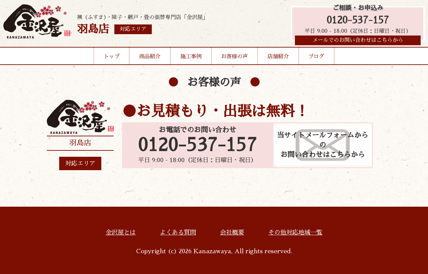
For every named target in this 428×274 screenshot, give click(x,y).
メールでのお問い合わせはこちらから (357, 42)
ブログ (316, 58)
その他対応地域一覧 (295, 232)
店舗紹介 (278, 58)
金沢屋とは (121, 232)
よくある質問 (178, 232)
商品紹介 (149, 58)
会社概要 (232, 232)
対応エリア (80, 163)
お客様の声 (234, 58)
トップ (112, 58)
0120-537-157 (358, 21)
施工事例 (191, 58)
